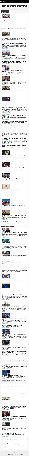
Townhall (7, 219)
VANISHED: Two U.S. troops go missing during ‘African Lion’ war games (13, 221)
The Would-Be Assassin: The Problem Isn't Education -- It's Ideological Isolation (14, 205)
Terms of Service (16, 454)
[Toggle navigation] (27, 1)
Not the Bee (7, 384)
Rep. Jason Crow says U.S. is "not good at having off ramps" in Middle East (13, 81)
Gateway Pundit (8, 63)
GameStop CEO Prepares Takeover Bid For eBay (9, 433)
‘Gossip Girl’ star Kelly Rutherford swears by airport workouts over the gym (13, 189)
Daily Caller (7, 272)
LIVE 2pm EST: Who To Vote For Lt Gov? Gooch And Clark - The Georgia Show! (14, 101)
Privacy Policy (21, 454)
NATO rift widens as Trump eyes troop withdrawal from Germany (12, 288)
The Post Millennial (8, 237)
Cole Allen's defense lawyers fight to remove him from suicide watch (12, 37)
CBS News (7, 84)
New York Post (7, 48)
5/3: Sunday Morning (5, 18)
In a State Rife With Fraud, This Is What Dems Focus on (10, 278)
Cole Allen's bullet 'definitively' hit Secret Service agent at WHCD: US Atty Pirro (14, 255)
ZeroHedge (7, 30)
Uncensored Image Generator (17, 452)
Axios (6, 148)
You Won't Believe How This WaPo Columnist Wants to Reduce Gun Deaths (13, 427)
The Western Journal (8, 368)
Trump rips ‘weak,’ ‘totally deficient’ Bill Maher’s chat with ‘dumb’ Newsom (13, 125)
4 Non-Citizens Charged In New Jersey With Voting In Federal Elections (13, 269)
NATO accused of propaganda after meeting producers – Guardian (12, 375)
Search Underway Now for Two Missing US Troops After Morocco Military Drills (14, 346)
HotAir (6, 208)
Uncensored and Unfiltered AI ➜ (5, 11)
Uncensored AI (10, 452)
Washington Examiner (8, 420)
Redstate (7, 349)
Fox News (7, 41)
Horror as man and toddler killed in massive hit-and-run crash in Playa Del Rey (14, 406)
